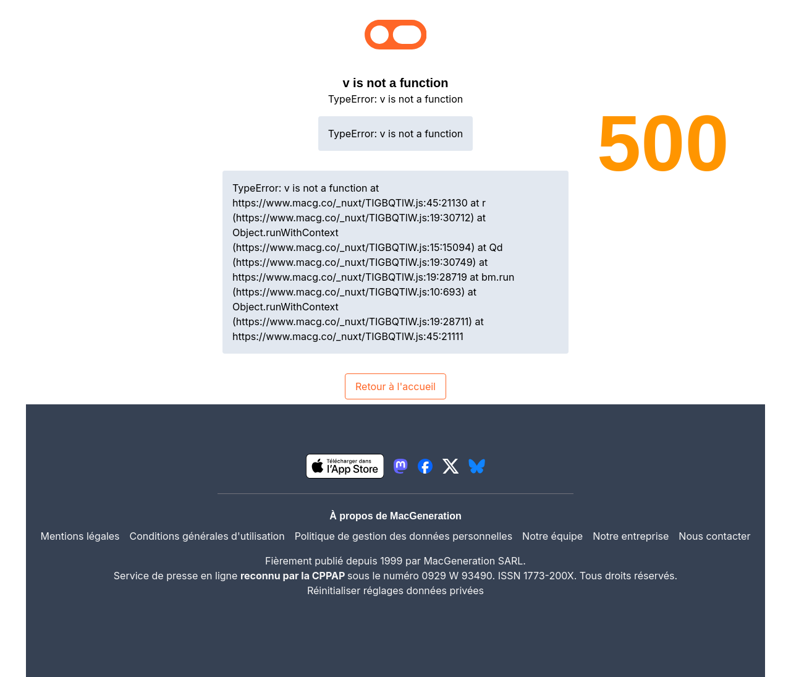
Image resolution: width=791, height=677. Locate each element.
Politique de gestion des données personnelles (403, 536)
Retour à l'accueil (395, 386)
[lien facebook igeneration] (425, 466)
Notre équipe (552, 536)
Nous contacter (714, 536)
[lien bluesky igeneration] (476, 466)
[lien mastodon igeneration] (400, 466)
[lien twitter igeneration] (450, 466)
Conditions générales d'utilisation (207, 536)
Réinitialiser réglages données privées (395, 590)
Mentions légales (80, 536)
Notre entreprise (631, 536)
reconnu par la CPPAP (293, 575)
